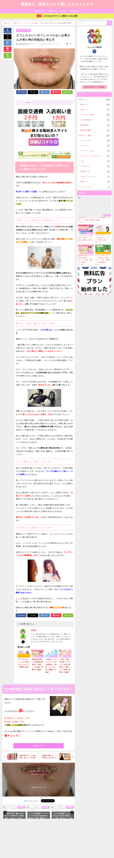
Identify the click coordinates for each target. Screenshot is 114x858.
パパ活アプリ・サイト (95, 176)
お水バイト (95, 109)
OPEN (28, 102)
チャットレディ (95, 140)
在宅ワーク (52, 11)
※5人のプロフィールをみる (94, 87)
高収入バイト (39, 11)
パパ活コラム (95, 166)
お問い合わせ (74, 11)
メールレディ (95, 145)
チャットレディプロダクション (95, 156)
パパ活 (63, 11)
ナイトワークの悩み (23, 30)
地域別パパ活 (95, 171)
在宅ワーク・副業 (94, 135)
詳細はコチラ (38, 746)
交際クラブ (95, 181)
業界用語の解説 (95, 130)
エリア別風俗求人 (95, 120)
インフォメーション (94, 187)
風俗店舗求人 (95, 125)
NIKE (71, 43)
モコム (18, 598)
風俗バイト (95, 104)
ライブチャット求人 (95, 151)
